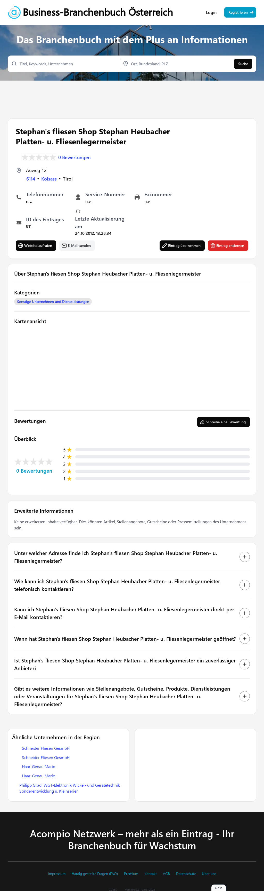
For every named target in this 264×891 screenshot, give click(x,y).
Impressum (56, 874)
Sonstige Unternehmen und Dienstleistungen (53, 301)
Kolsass (49, 178)
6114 (30, 178)
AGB (166, 874)
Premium (131, 874)
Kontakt (150, 874)
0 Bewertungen (74, 156)
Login (211, 13)
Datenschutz (186, 874)
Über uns (209, 874)
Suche (243, 63)
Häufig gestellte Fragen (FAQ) (95, 874)
